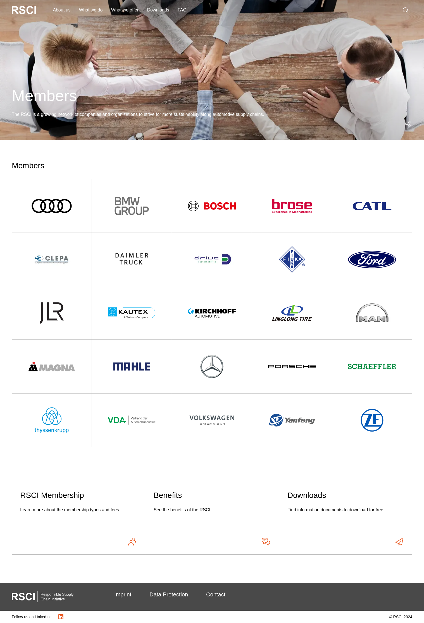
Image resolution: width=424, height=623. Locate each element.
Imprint (122, 594)
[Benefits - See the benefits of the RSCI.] (212, 518)
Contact (215, 594)
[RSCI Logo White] (24, 10)
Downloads (158, 10)
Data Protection (168, 594)
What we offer (125, 10)
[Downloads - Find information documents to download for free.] (345, 518)
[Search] (405, 10)
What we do (91, 10)
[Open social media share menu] (407, 123)
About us (61, 10)
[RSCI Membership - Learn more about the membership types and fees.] (78, 518)
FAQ (182, 10)
